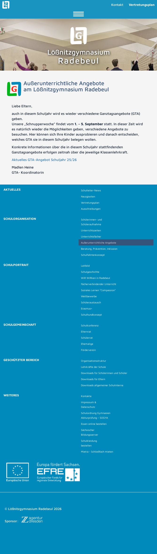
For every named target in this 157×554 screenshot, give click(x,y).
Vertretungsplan (142, 5)
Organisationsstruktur (93, 360)
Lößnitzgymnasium (78, 46)
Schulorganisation (20, 219)
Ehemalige (87, 343)
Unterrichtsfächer (91, 236)
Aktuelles (12, 189)
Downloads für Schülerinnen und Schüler (104, 372)
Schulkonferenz (90, 325)
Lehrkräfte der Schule (93, 366)
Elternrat (86, 331)
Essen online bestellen (94, 423)
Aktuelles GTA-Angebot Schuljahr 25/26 (44, 160)
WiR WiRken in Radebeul (95, 277)
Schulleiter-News (91, 190)
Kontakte (86, 395)
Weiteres (11, 395)
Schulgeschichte (90, 271)
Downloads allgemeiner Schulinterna (102, 385)
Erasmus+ (86, 308)
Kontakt (117, 5)
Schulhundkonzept (91, 314)
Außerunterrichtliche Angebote (98, 242)
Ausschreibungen (90, 208)
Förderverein (88, 349)
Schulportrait (16, 265)
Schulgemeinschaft (20, 324)
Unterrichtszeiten (91, 230)
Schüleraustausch (91, 302)
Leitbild (85, 265)
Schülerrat (87, 337)
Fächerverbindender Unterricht (98, 283)
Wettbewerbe (89, 296)
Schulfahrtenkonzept (93, 254)
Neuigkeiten (88, 196)
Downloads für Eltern (93, 379)
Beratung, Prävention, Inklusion (99, 248)
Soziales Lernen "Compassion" (98, 290)
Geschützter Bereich (21, 360)
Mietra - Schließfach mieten (97, 451)
